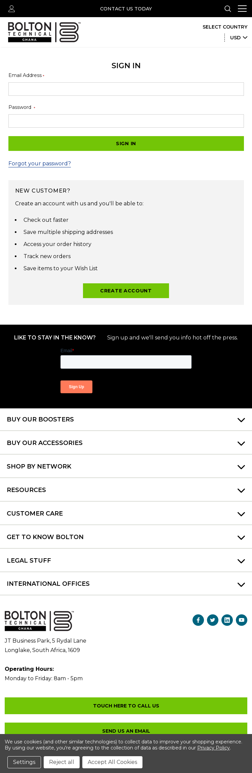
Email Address (26, 75)
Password (21, 107)
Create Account (126, 291)
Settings (24, 762)
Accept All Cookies (112, 762)
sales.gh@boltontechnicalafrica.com (126, 731)
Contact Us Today (126, 9)
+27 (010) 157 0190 (126, 705)
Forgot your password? (39, 163)
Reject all (61, 762)
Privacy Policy (213, 748)
